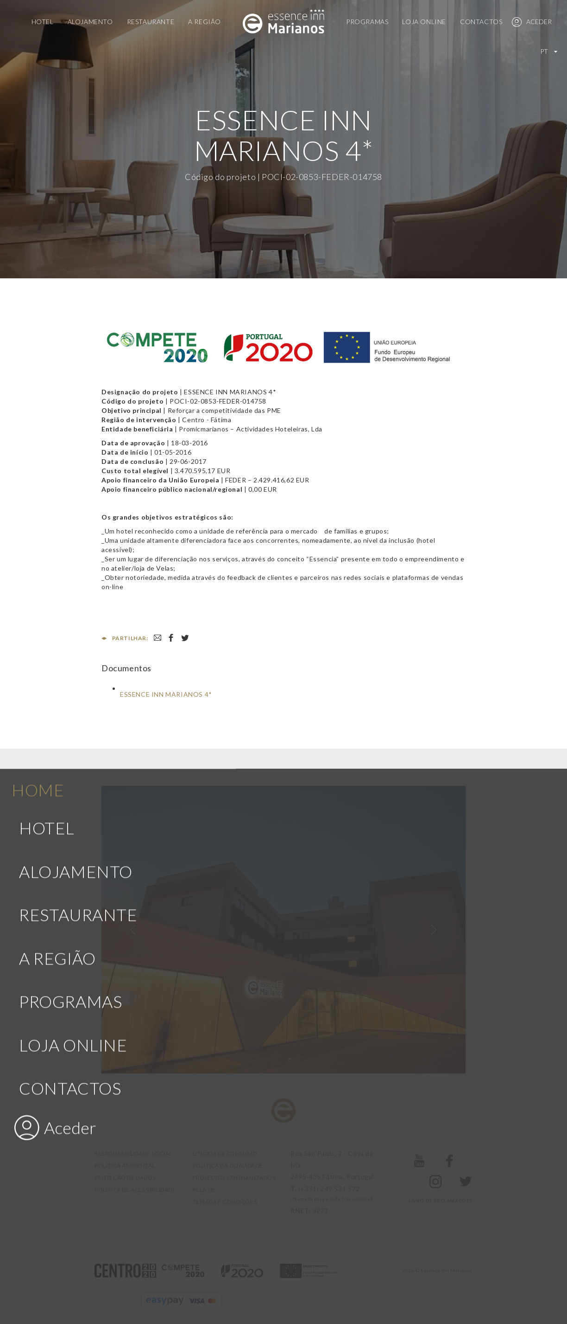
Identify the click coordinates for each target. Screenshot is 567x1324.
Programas (367, 22)
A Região (204, 22)
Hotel (43, 22)
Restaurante (151, 22)
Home (38, 515)
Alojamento (90, 22)
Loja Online (424, 22)
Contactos (481, 22)
